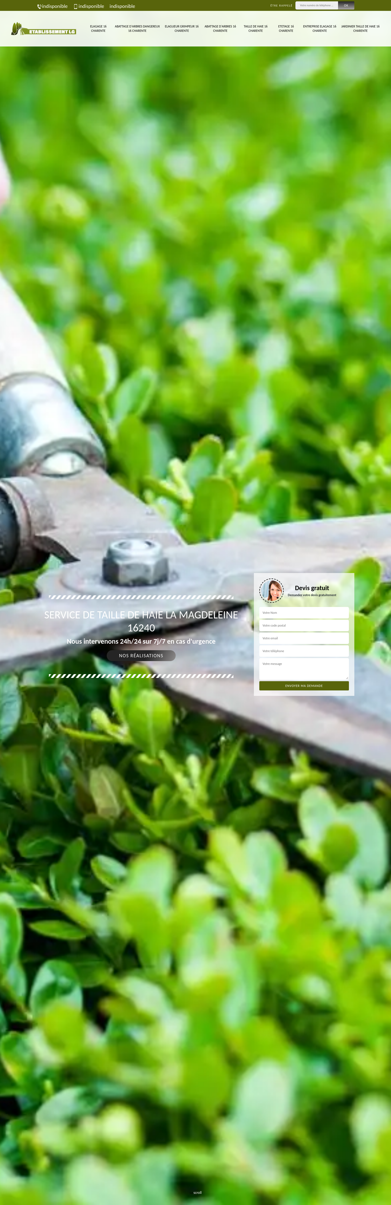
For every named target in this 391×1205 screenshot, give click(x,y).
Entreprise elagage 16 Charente (319, 28)
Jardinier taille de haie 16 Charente (360, 28)
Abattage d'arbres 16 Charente (220, 28)
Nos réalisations (141, 656)
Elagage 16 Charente (98, 28)
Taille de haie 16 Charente (256, 28)
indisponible (52, 6)
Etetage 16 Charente (286, 28)
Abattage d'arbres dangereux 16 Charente (137, 28)
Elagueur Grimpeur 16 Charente (181, 28)
